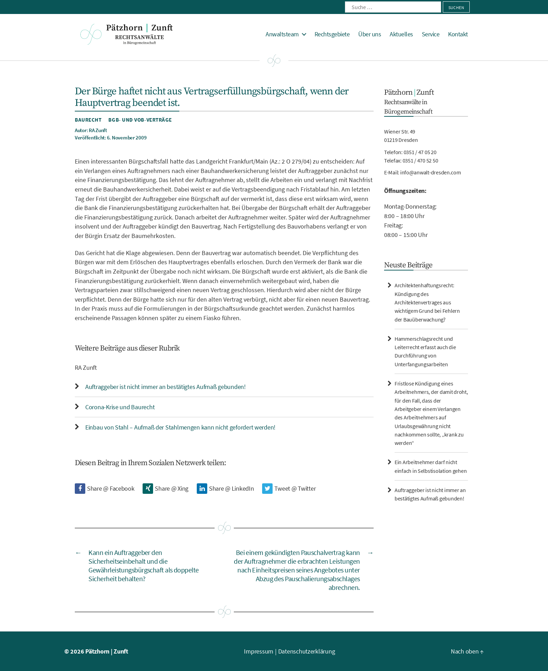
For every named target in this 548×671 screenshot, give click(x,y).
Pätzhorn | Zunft (106, 651)
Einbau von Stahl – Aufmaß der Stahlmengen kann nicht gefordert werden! (180, 427)
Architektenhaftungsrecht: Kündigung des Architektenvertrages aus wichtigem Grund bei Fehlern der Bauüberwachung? (427, 302)
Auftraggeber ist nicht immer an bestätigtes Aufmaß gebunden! (165, 387)
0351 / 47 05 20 (420, 152)
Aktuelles (401, 34)
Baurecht (88, 119)
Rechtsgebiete (332, 34)
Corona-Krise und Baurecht (119, 407)
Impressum (258, 651)
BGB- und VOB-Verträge (140, 119)
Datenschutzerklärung (306, 651)
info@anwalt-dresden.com (430, 172)
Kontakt (458, 34)
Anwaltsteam (282, 34)
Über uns (369, 34)
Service (431, 34)
